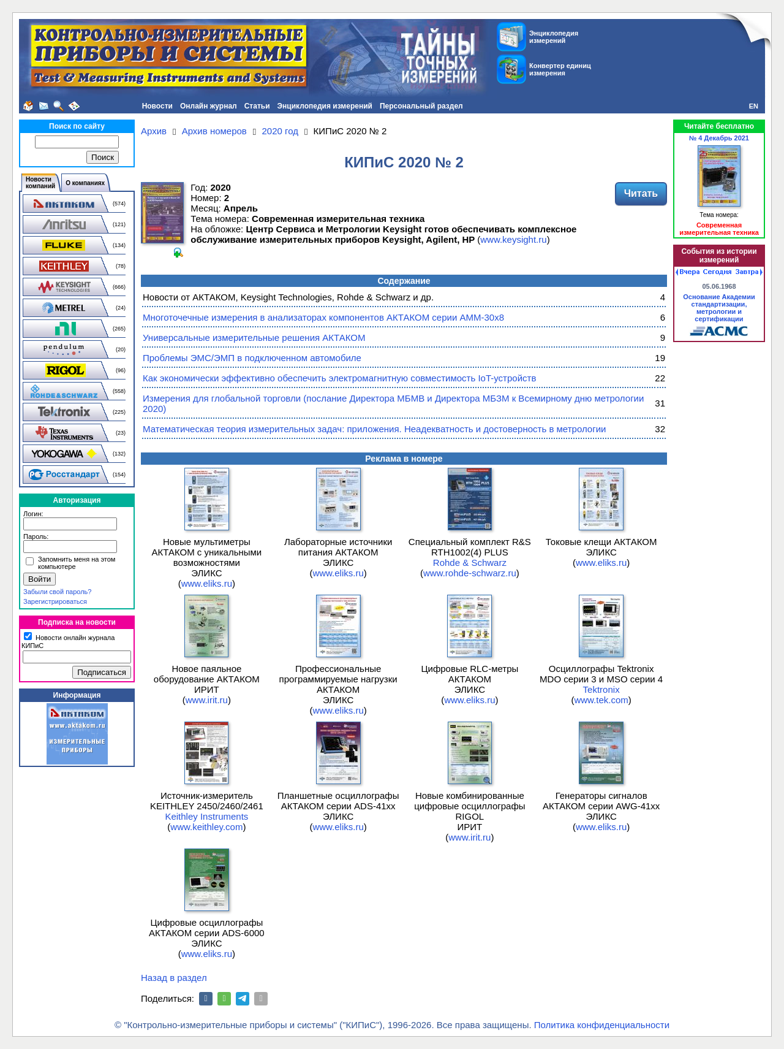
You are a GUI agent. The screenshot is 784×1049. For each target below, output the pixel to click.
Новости (157, 106)
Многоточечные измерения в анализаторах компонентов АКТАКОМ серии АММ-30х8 (323, 317)
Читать (641, 193)
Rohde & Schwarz (470, 562)
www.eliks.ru (206, 583)
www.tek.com (601, 700)
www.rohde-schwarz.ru (469, 573)
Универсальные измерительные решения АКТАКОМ (254, 337)
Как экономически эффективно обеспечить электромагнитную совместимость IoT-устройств (339, 378)
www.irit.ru (207, 700)
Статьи (257, 106)
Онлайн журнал (208, 106)
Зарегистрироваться (55, 601)
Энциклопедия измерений (324, 106)
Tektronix (601, 689)
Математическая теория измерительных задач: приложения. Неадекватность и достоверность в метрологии (374, 429)
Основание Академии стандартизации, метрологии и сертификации (719, 307)
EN (753, 106)
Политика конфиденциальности (601, 1025)
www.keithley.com (206, 827)
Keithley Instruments (206, 816)
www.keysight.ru (513, 239)
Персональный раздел (421, 106)
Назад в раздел (174, 977)
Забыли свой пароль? (57, 591)
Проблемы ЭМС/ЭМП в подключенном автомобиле (252, 358)
